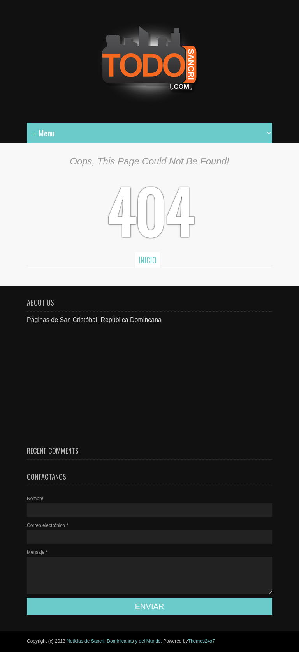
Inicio (148, 260)
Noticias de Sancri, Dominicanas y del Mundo (113, 641)
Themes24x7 (201, 641)
